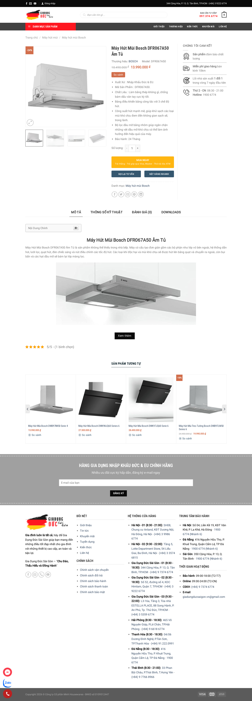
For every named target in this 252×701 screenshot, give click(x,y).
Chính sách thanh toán (94, 586)
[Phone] (7, 694)
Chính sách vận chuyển (94, 570)
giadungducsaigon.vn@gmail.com (204, 596)
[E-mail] (30, 3)
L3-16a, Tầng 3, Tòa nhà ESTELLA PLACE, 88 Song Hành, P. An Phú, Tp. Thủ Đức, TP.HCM (152, 605)
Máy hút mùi (50, 37)
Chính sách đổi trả (91, 575)
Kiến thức (192, 26)
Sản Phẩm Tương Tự (126, 363)
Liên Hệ (223, 26)
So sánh (118, 74)
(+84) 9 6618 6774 (153, 629)
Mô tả (76, 212)
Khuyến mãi (87, 536)
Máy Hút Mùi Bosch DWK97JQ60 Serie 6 (149, 425)
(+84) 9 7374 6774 (161, 572)
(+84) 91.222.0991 (162, 643)
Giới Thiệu (159, 26)
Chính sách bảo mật (92, 592)
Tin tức (84, 530)
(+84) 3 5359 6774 (142, 614)
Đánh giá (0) (142, 212)
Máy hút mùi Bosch (74, 37)
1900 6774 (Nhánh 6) (204, 548)
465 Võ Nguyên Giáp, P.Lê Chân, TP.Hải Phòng (151, 624)
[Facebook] (26, 3)
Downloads (171, 212)
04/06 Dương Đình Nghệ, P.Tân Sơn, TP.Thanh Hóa (151, 639)
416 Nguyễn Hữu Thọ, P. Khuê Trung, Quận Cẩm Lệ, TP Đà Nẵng (151, 653)
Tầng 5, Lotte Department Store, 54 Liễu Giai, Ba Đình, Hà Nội (152, 548)
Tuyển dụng (87, 541)
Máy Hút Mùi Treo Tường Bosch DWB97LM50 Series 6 (201, 427)
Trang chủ (31, 37)
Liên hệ (84, 553)
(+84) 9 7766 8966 (142, 677)
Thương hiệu (176, 26)
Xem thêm (124, 335)
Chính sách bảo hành (93, 581)
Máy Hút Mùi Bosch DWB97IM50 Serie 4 (48, 425)
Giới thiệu (86, 525)
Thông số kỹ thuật (106, 212)
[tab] (76, 212)
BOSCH (133, 61)
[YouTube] (35, 3)
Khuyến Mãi (208, 26)
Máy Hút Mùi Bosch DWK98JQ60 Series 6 (99, 425)
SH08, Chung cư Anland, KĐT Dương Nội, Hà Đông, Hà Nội (152, 530)
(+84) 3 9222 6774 (218, 3)
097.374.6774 (209, 16)
